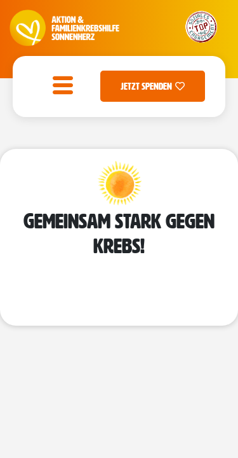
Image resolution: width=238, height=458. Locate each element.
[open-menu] (59, 86)
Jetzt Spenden (153, 86)
